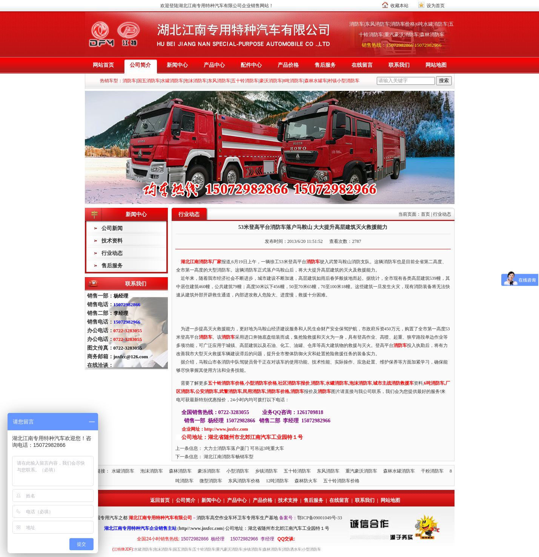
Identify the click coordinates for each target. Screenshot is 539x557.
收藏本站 (399, 5)
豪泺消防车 (209, 471)
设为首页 (436, 5)
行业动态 (112, 253)
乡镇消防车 (266, 471)
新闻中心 (177, 65)
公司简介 (140, 65)
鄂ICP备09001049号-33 (319, 517)
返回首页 (160, 500)
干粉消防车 (432, 471)
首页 (425, 214)
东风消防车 (328, 471)
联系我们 (399, 65)
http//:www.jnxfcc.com (201, 528)
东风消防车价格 (244, 480)
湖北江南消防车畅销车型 (228, 456)
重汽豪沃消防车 (361, 471)
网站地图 (436, 65)
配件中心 (251, 65)
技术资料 (112, 241)
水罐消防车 (123, 471)
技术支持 (288, 500)
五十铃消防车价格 (341, 480)
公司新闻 (112, 228)
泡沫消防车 (151, 471)
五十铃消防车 (297, 471)
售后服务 (325, 65)
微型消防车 (211, 480)
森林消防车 (180, 471)
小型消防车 (237, 471)
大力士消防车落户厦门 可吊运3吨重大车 (244, 448)
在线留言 (362, 65)
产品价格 (288, 65)
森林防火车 (306, 480)
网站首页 (103, 65)
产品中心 (214, 65)
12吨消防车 (277, 480)
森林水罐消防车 (399, 471)
